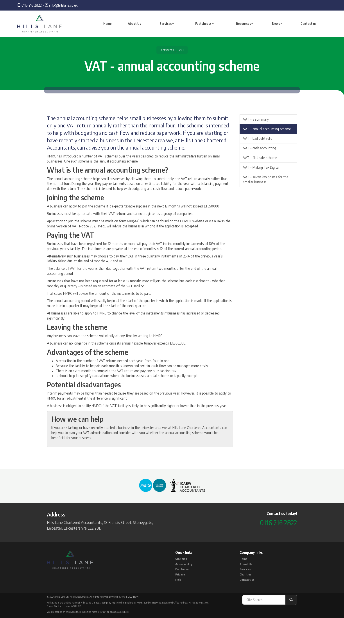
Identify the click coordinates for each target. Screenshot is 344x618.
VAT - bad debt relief (258, 138)
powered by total (123, 596)
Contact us (308, 23)
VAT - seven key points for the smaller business (265, 179)
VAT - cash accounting (259, 148)
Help (178, 579)
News (277, 23)
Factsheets (204, 23)
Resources (244, 23)
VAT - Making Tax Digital (261, 167)
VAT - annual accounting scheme (267, 129)
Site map (181, 559)
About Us (134, 23)
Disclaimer (182, 569)
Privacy (180, 574)
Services (167, 23)
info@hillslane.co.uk (63, 5)
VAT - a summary (256, 119)
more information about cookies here (110, 611)
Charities (245, 574)
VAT (182, 50)
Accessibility (183, 564)
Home (107, 23)
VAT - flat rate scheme (260, 157)
